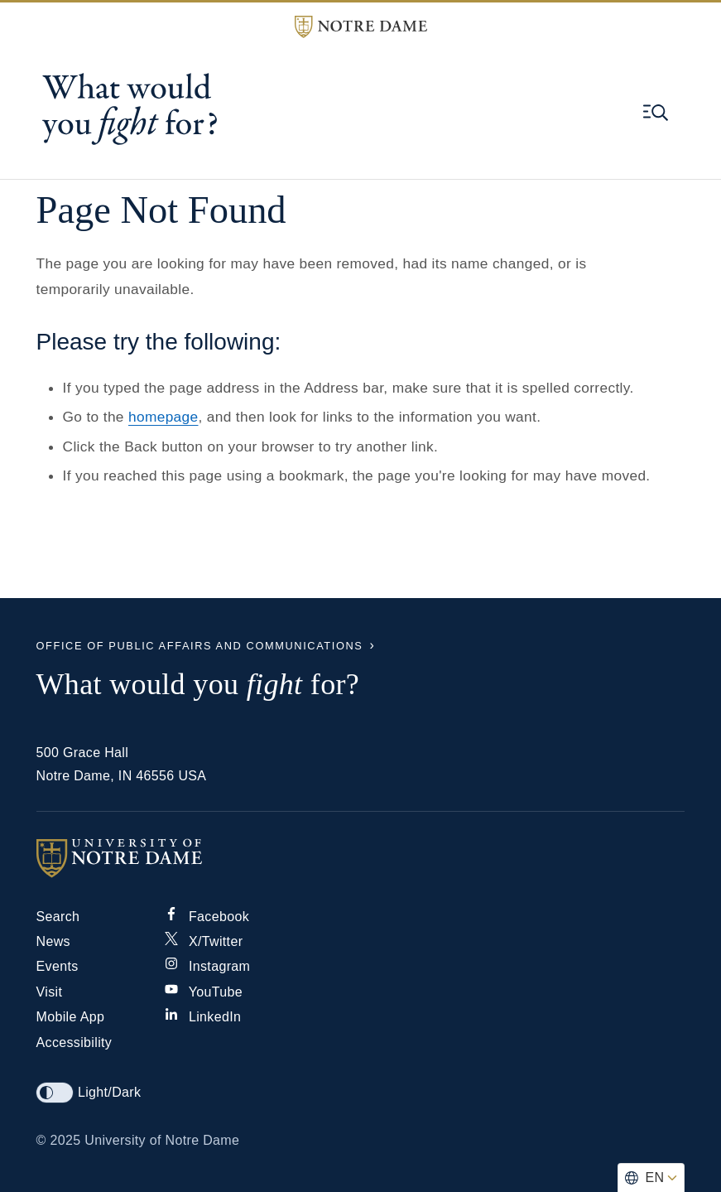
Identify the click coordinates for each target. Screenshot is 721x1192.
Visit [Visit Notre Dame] (49, 992)
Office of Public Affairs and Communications (199, 645)
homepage (163, 416)
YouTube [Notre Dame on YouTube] (204, 992)
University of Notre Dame (161, 1140)
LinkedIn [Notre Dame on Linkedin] (203, 1017)
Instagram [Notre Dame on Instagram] (207, 966)
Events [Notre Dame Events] (57, 966)
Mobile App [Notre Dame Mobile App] (70, 1017)
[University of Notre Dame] (360, 858)
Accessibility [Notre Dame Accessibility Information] (74, 1042)
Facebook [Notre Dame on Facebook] (207, 917)
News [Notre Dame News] (53, 941)
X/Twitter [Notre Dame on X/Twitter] (204, 941)
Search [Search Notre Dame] (58, 917)
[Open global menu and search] (655, 112)
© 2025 (58, 1140)
